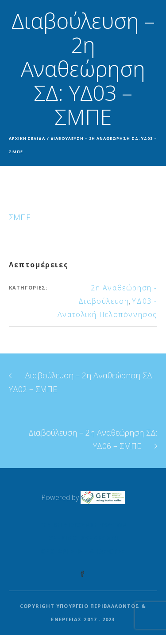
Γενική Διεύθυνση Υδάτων (83, 524)
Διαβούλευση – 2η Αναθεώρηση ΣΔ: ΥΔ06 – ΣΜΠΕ (92, 439)
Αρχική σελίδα (27, 138)
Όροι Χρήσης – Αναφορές (83, 551)
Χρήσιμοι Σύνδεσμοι (83, 538)
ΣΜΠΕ (20, 217)
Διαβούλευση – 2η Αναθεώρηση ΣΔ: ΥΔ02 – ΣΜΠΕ (81, 382)
